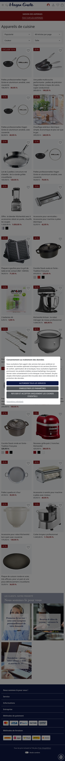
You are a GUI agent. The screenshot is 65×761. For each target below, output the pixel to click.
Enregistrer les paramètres (32, 388)
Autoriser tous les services (32, 383)
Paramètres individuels (15, 401)
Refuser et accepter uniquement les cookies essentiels (32, 394)
